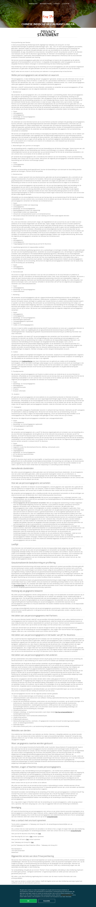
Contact (57, 4)
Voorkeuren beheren (66, 895)
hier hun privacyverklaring (63, 712)
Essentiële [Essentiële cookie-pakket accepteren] (46, 901)
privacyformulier (19, 585)
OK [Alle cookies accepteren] (28, 901)
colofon (65, 4)
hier (39, 833)
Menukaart (33, 4)
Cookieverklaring (27, 361)
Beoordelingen (45, 4)
